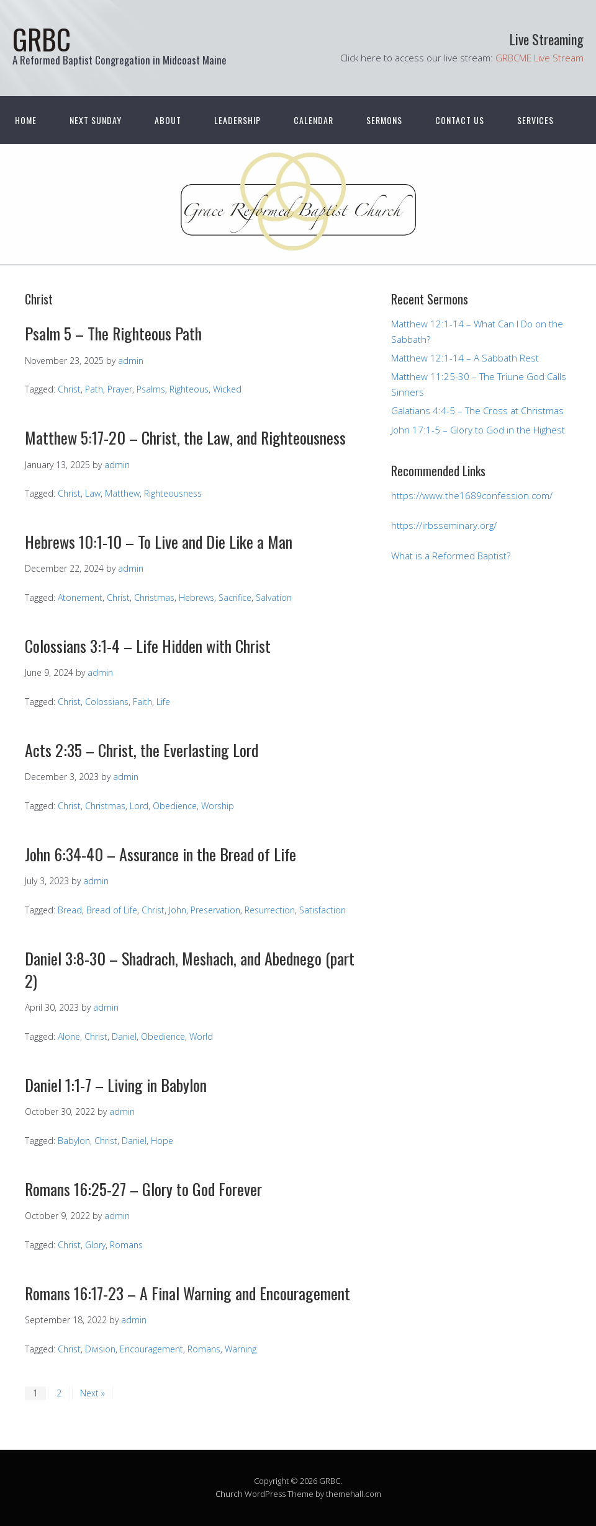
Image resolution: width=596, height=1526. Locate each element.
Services (535, 119)
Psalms (151, 389)
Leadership (237, 119)
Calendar (313, 119)
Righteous (189, 389)
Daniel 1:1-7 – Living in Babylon (116, 1085)
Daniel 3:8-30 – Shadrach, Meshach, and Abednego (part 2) (189, 969)
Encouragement (151, 1349)
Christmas (154, 597)
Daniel (124, 1036)
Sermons (384, 119)
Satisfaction (322, 910)
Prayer (119, 389)
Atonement (80, 597)
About (168, 119)
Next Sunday (96, 119)
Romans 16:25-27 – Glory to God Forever (143, 1189)
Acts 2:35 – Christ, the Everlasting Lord (141, 750)
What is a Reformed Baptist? (450, 555)
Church (229, 1493)
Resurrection (270, 910)
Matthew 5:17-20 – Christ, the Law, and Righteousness (185, 437)
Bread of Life (111, 910)
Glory (95, 1245)
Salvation (274, 597)
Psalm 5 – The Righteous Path (113, 333)
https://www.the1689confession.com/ (472, 495)
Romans (126, 1245)
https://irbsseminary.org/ (444, 525)
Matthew (122, 493)
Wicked (227, 389)
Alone (69, 1036)
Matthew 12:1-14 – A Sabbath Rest (465, 358)
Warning (240, 1349)
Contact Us (459, 119)
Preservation (215, 910)
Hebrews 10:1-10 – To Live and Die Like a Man (158, 542)
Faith (142, 702)
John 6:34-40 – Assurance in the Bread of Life (160, 854)
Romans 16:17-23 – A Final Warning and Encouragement (187, 1293)
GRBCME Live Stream (539, 57)
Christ (69, 389)
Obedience (175, 806)
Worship (217, 806)
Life (163, 702)
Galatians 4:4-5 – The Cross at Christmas (477, 410)
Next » (92, 1393)
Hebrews (196, 597)
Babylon (74, 1141)
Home (26, 119)
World (201, 1036)
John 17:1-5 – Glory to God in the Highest (478, 430)
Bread (70, 910)
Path (94, 389)
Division (100, 1349)
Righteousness (173, 493)
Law (93, 493)
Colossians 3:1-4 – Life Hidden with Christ (148, 646)
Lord (139, 806)
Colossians (107, 702)
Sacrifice (235, 597)
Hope (162, 1141)
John (177, 910)
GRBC (41, 39)
